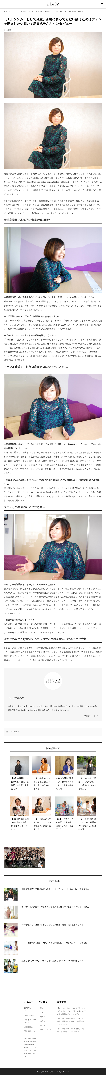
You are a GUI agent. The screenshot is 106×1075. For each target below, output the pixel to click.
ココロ (42, 1017)
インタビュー (14, 732)
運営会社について (30, 1032)
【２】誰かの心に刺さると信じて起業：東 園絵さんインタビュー (70, 1030)
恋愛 (41, 1012)
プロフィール (90, 716)
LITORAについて (29, 1009)
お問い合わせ (29, 1015)
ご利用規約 (28, 1027)
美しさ (42, 1025)
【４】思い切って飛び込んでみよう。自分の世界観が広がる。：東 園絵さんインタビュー (71, 1021)
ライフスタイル (45, 1030)
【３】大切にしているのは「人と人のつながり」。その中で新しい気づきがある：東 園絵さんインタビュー (71, 1011)
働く (41, 1008)
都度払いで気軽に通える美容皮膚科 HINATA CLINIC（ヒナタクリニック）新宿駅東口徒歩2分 (30, 1047)
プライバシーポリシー (30, 1021)
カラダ (42, 1021)
